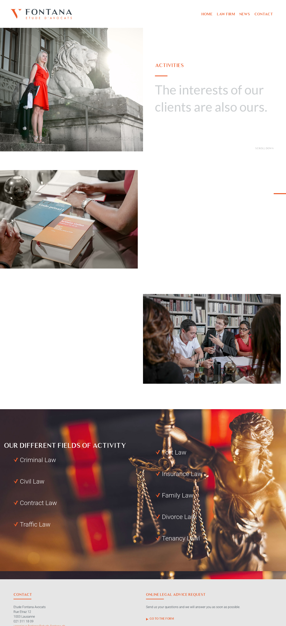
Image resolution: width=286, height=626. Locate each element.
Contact (263, 14)
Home (207, 14)
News (244, 14)
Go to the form (160, 619)
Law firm (226, 14)
